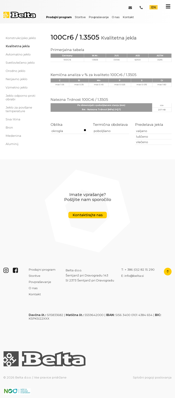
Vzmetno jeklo (17, 87)
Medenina (13, 135)
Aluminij (12, 144)
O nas (116, 17)
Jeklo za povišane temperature (19, 109)
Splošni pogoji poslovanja (152, 377)
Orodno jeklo (15, 71)
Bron (9, 127)
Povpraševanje (99, 17)
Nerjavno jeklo (16, 79)
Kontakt (128, 17)
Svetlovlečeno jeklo (20, 62)
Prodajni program (59, 17)
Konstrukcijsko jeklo (21, 38)
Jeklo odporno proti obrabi (20, 97)
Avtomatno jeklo (18, 54)
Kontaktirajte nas (88, 215)
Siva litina (13, 119)
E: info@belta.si (132, 275)
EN (153, 7)
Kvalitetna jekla (18, 46)
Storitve (80, 17)
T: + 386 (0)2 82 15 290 (137, 269)
